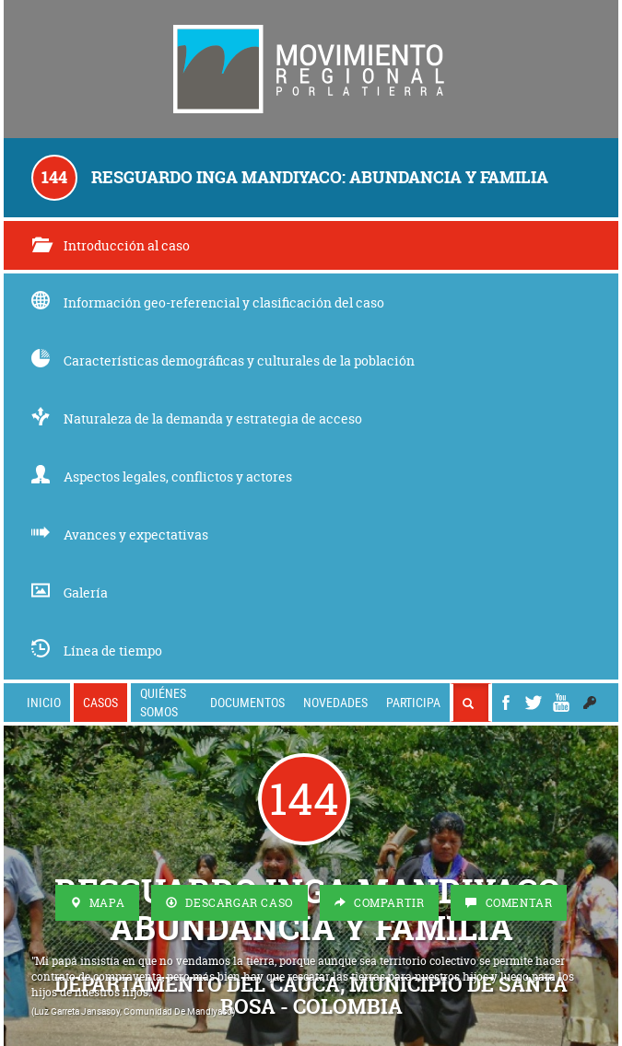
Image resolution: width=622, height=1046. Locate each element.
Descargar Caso (229, 903)
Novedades (335, 702)
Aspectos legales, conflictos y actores (161, 476)
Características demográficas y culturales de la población (223, 360)
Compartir (379, 903)
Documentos (247, 702)
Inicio (44, 702)
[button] (589, 702)
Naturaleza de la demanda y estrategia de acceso (196, 418)
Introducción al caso (110, 245)
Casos (100, 702)
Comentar (508, 903)
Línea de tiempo (96, 650)
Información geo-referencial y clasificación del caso (207, 302)
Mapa (97, 903)
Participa (413, 702)
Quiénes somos (163, 702)
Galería (69, 592)
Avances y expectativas (119, 534)
